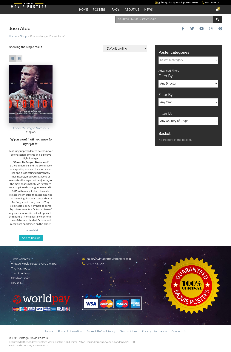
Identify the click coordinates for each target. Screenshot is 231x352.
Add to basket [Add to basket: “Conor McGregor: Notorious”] (31, 238)
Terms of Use (128, 331)
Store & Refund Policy (101, 331)
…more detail (30, 230)
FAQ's (116, 9)
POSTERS (99, 9)
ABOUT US (132, 9)
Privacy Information (154, 331)
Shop (23, 36)
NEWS (148, 9)
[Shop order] (125, 48)
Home (13, 36)
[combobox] (164, 19)
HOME (83, 9)
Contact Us (179, 331)
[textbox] (188, 60)
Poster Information (70, 331)
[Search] (217, 19)
